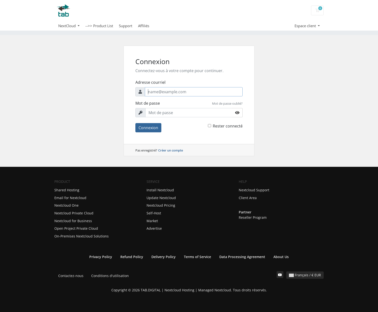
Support (125, 25)
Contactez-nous (70, 275)
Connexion (148, 127)
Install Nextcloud (160, 190)
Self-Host (154, 213)
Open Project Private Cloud (76, 228)
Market (152, 221)
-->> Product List (99, 25)
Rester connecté (228, 126)
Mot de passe (147, 103)
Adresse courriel (150, 82)
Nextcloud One (66, 205)
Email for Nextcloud (70, 197)
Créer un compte (170, 150)
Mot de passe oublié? (227, 103)
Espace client (306, 25)
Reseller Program (253, 217)
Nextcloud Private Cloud (73, 213)
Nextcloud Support (254, 190)
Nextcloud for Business (73, 221)
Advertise (154, 228)
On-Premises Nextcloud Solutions (81, 236)
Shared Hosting (66, 190)
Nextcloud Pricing (161, 205)
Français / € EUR (305, 275)
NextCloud (67, 25)
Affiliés (143, 25)
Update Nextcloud (161, 197)
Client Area (248, 197)
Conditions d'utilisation (110, 275)
